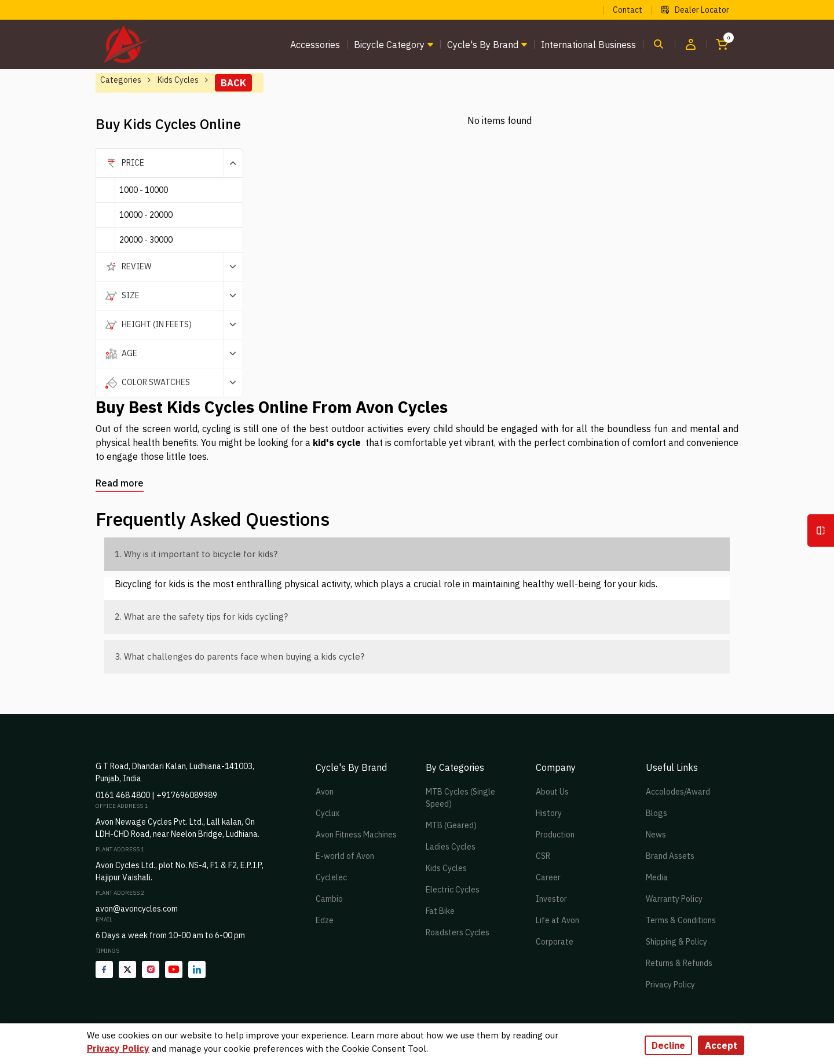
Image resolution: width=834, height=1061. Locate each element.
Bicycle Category (389, 44)
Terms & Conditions (681, 920)
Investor (551, 899)
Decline (668, 1045)
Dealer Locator (695, 10)
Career (548, 877)
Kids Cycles (446, 868)
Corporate (554, 941)
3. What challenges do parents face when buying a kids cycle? (239, 656)
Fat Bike (440, 911)
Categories (120, 80)
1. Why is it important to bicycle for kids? (196, 553)
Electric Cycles (453, 889)
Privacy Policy (670, 984)
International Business (588, 44)
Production (555, 834)
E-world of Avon (345, 856)
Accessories (315, 44)
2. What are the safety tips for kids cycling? (201, 616)
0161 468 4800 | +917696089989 (156, 795)
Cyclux (327, 813)
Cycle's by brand (482, 44)
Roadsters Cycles (457, 932)
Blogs (656, 813)
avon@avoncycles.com (137, 908)
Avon (325, 791)
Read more (120, 483)
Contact (627, 10)
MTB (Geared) (451, 825)
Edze (325, 920)
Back (233, 83)
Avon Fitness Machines (356, 834)
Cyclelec (331, 877)
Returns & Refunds (679, 963)
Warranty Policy (674, 899)
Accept (721, 1045)
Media (657, 877)
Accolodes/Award (678, 791)
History (549, 813)
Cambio (329, 899)
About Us (552, 791)
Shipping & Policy (676, 941)
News (656, 834)
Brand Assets (670, 856)
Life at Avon (557, 920)
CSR (543, 856)
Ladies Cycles (450, 847)
